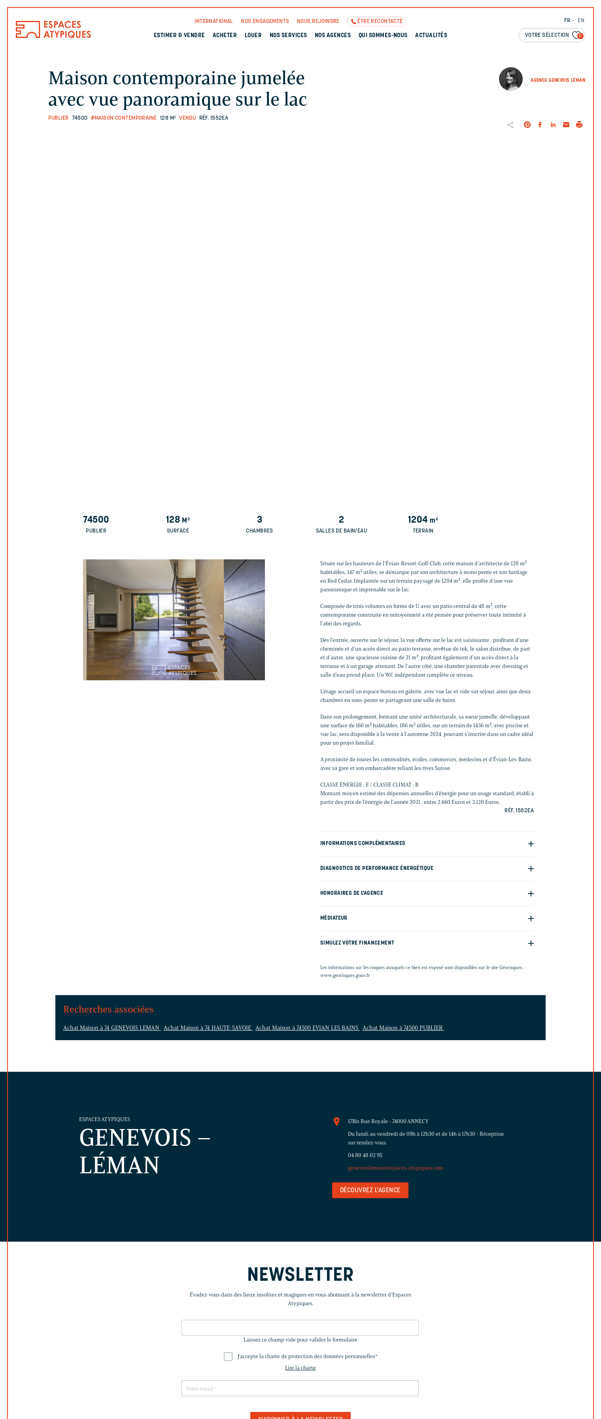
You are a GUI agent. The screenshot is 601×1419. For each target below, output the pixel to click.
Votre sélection (554, 35)
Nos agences (333, 36)
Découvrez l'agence (370, 1191)
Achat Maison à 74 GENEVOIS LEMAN (112, 1027)
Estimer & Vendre (179, 36)
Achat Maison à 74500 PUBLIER (403, 1027)
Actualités (431, 36)
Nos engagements (265, 21)
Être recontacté (380, 21)
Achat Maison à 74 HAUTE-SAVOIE (208, 1027)
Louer (253, 36)
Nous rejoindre (318, 21)
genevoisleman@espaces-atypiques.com (395, 1168)
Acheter (225, 36)
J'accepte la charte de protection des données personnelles (308, 1356)
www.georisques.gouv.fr (345, 975)
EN (581, 21)
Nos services (288, 36)
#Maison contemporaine (124, 118)
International (214, 21)
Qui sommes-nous (383, 36)
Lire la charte (300, 1367)
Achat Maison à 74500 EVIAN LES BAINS (307, 1027)
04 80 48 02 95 (365, 1155)
